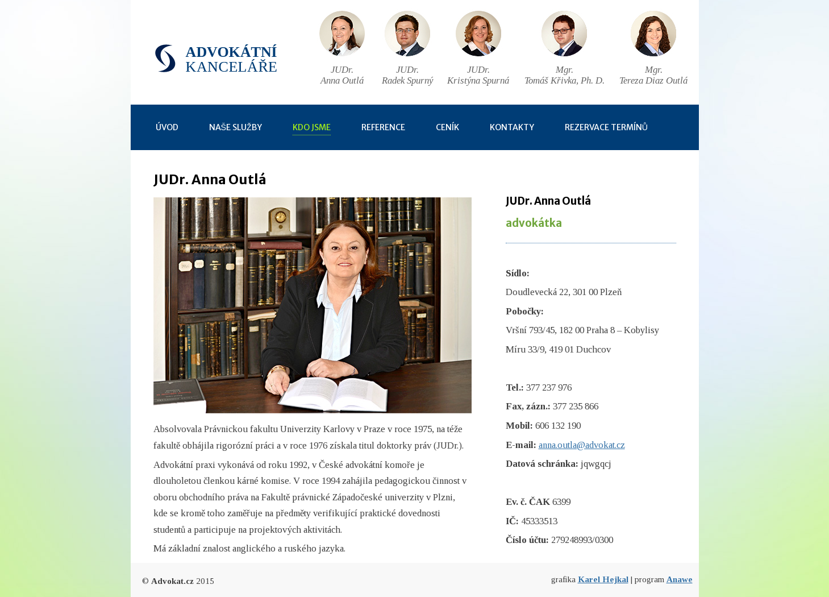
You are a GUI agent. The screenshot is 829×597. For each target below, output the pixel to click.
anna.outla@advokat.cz (582, 445)
